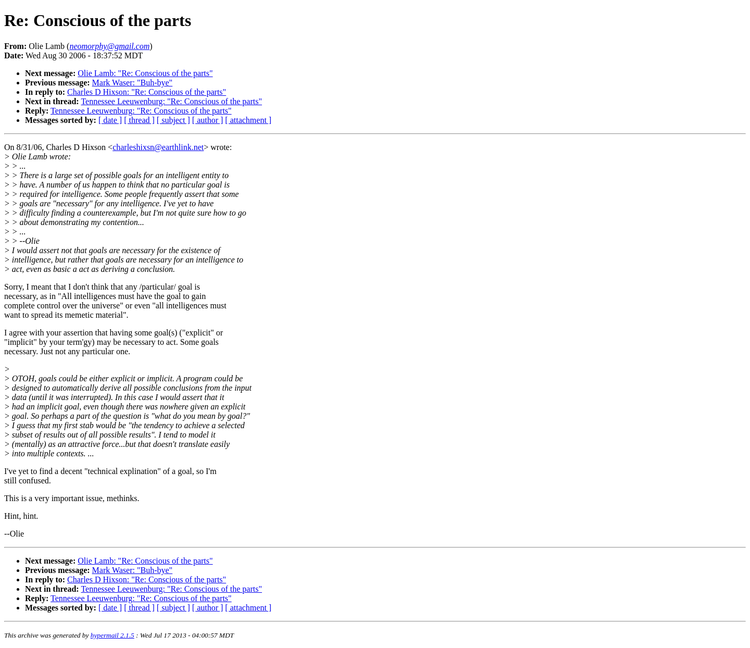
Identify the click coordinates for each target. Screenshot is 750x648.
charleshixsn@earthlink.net (158, 147)
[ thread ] (139, 120)
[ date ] (110, 120)
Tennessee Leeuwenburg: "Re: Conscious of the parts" (171, 101)
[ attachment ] (248, 120)
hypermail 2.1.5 (112, 635)
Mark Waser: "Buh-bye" (132, 82)
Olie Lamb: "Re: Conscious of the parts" (145, 73)
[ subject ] (173, 120)
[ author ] (207, 120)
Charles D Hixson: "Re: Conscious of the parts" (146, 92)
